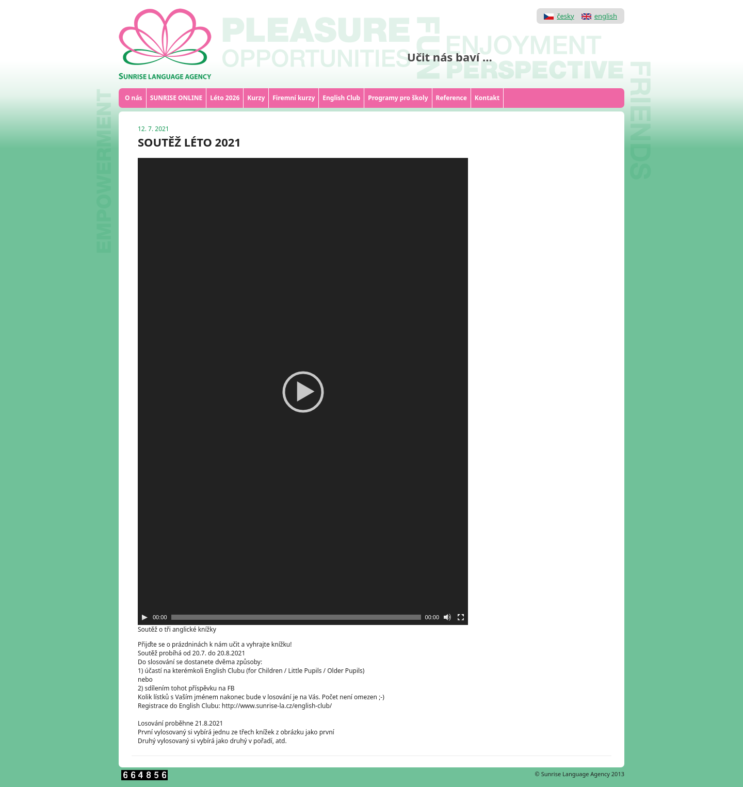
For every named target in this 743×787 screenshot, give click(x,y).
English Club (341, 97)
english (605, 16)
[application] (303, 391)
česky (565, 16)
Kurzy (256, 97)
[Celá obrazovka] (461, 617)
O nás (133, 97)
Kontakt (487, 97)
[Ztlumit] (447, 617)
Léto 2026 (224, 97)
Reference (451, 97)
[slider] (296, 617)
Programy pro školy (398, 97)
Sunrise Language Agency (575, 774)
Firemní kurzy (293, 97)
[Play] (144, 617)
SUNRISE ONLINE (176, 97)
